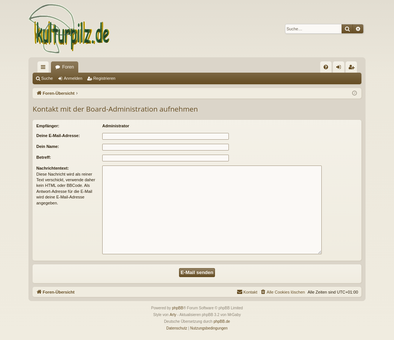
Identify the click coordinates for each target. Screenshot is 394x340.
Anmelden (73, 78)
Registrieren (104, 78)
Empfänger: (47, 126)
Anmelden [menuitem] (340, 68)
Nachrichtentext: (52, 168)
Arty (173, 315)
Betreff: (43, 157)
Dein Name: (47, 146)
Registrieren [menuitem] (353, 68)
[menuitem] (325, 67)
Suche (47, 78)
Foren (68, 67)
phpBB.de (221, 321)
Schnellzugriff (44, 68)
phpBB (177, 308)
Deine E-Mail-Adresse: (58, 135)
